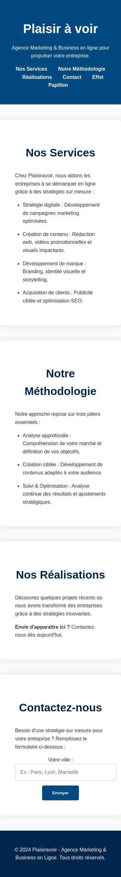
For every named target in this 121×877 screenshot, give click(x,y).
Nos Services (31, 69)
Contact (72, 77)
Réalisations (37, 77)
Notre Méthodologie (81, 69)
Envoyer (60, 793)
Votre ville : (60, 759)
